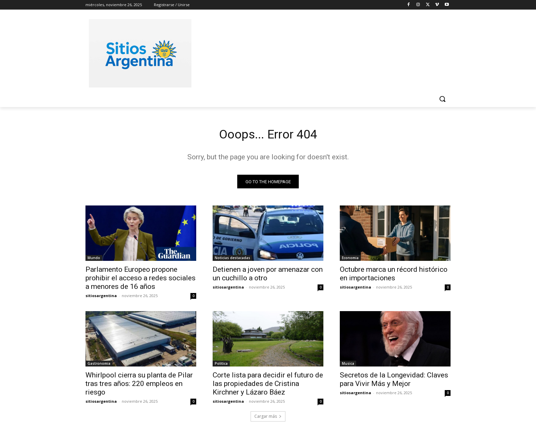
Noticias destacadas (232, 259)
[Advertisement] (319, 52)
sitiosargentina (101, 297)
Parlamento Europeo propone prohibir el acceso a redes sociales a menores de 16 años (140, 280)
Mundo (94, 259)
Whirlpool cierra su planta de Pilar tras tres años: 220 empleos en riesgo (139, 385)
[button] (442, 99)
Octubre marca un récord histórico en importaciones (393, 275)
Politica (221, 365)
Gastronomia (99, 365)
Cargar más (268, 418)
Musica (348, 365)
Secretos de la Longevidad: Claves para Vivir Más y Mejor (394, 381)
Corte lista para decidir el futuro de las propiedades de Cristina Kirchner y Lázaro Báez (268, 385)
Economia (350, 259)
